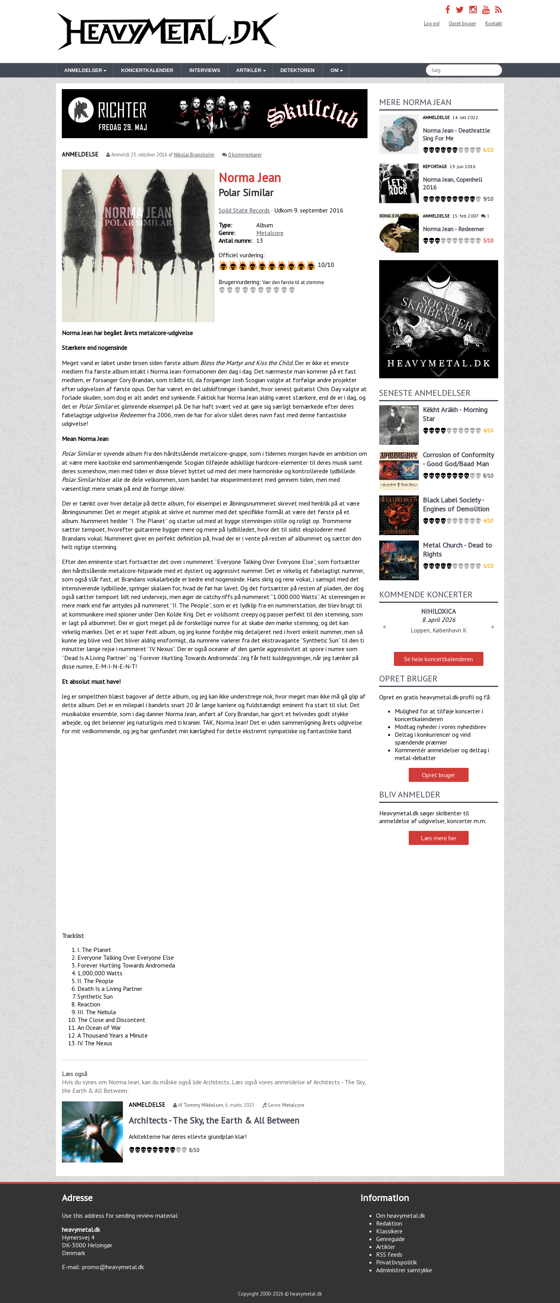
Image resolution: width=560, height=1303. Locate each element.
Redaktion (389, 1223)
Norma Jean (250, 177)
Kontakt (493, 23)
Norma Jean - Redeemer (453, 229)
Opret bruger (462, 23)
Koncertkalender (147, 70)
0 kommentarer (245, 154)
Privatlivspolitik (396, 1262)
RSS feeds (389, 1254)
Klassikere (389, 1231)
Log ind (431, 23)
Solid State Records (244, 210)
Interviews (204, 70)
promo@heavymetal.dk (113, 1267)
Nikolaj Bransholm (194, 154)
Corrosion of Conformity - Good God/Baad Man (458, 459)
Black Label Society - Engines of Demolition (456, 504)
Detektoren (297, 70)
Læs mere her (439, 838)
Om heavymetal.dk (400, 1215)
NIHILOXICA (438, 611)
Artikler (385, 1246)
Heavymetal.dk (168, 31)
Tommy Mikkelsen (203, 1105)
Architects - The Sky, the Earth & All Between (214, 1120)
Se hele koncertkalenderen (438, 659)
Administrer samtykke (404, 1270)
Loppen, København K (439, 630)
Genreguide (390, 1239)
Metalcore (270, 233)
